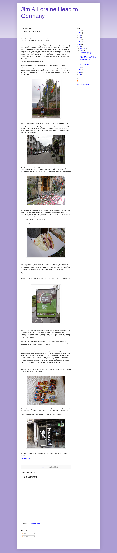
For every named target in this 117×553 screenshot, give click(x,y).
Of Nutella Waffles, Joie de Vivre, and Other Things (86, 53)
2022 (80, 33)
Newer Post (25, 521)
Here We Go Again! (84, 64)
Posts (24, 533)
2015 (80, 44)
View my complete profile (83, 84)
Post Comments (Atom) (34, 523)
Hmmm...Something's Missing (87, 62)
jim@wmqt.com (25, 458)
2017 (80, 39)
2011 (80, 72)
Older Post (67, 521)
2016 (80, 42)
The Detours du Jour (85, 59)
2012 (80, 70)
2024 (80, 30)
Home (46, 521)
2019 (80, 35)
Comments (25, 536)
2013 (80, 67)
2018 (80, 37)
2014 (80, 46)
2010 (80, 74)
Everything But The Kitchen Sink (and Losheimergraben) (88, 57)
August (82, 50)
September (83, 48)
